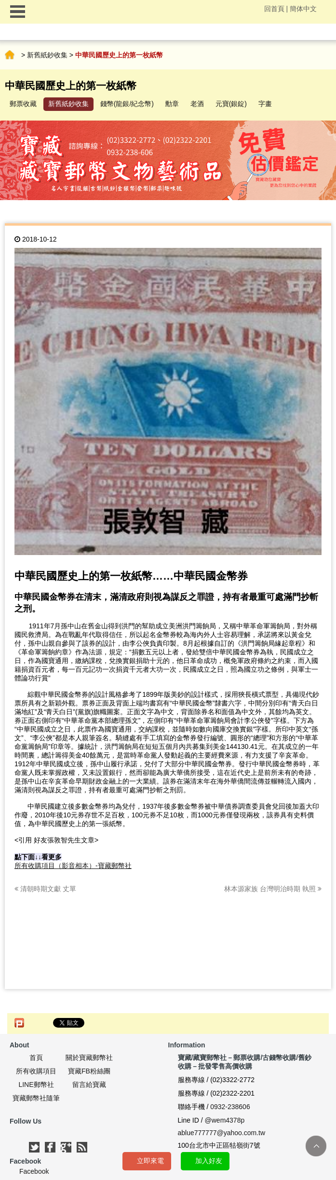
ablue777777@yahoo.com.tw (222, 1133)
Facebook (34, 1171)
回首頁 (274, 9)
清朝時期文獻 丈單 (45, 889)
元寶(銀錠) (231, 104)
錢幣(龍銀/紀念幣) (127, 104)
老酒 (197, 104)
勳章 (172, 104)
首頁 (9, 55)
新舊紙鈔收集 (47, 55)
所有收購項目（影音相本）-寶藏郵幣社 (73, 865)
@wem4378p (225, 1120)
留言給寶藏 (89, 1084)
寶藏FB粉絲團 (89, 1071)
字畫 (265, 104)
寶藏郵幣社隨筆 (36, 1098)
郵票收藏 (23, 104)
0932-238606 (230, 1107)
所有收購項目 (36, 1071)
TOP (316, 1146)
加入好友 (208, 1161)
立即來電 (150, 1161)
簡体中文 (303, 9)
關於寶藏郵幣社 (89, 1057)
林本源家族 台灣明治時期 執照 (273, 889)
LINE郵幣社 (36, 1084)
